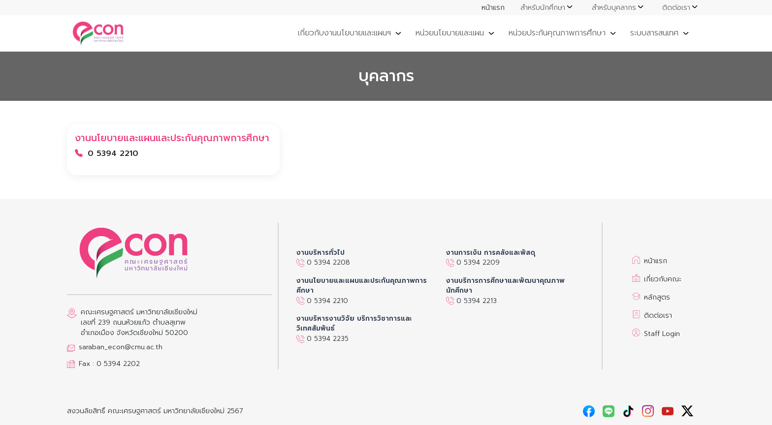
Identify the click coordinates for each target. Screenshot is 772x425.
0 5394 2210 (322, 301)
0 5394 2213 (471, 301)
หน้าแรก (493, 7)
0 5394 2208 (323, 263)
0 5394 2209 (473, 263)
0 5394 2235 (322, 339)
